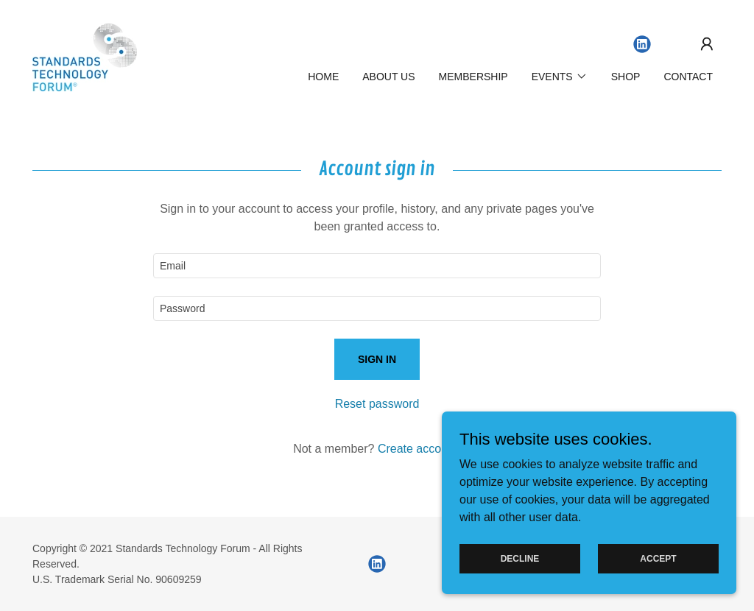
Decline (520, 568)
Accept (658, 568)
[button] (707, 44)
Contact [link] (688, 76)
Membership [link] (473, 76)
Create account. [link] (419, 448)
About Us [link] (388, 76)
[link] (84, 56)
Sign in (377, 359)
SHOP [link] (626, 76)
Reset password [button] (377, 404)
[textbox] (377, 265)
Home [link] (323, 76)
